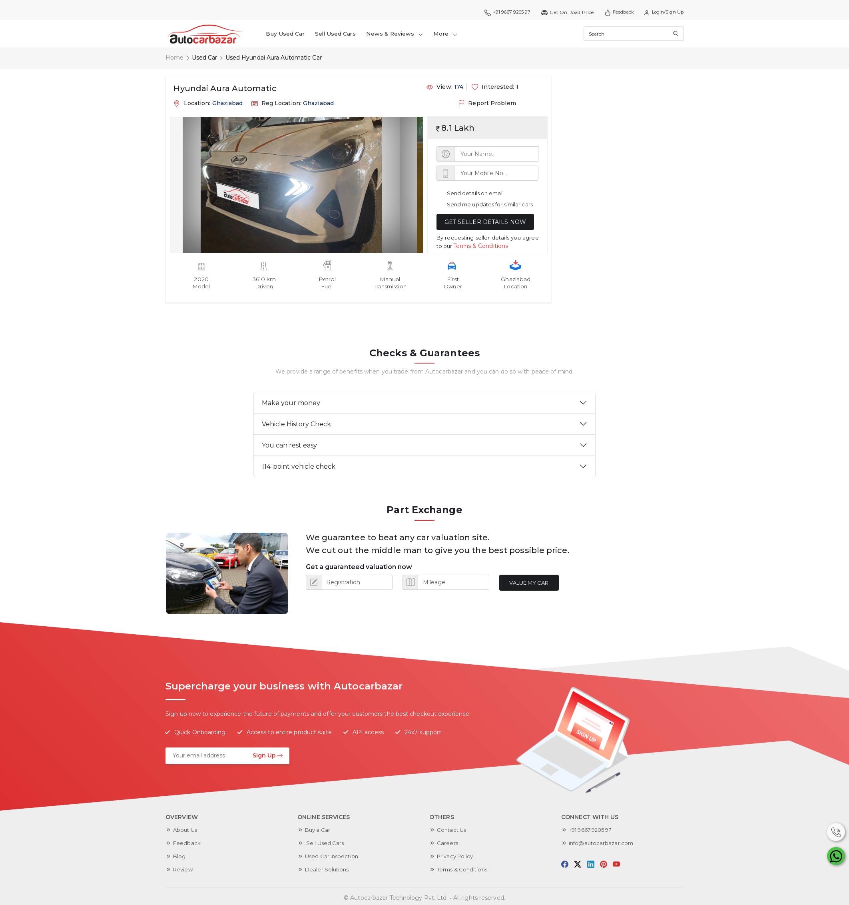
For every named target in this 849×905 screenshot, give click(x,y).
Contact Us (452, 829)
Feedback (614, 12)
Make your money (291, 403)
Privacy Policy (456, 856)
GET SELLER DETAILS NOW (485, 222)
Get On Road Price (561, 12)
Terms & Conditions (480, 245)
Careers (447, 843)
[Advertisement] (616, 196)
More (454, 33)
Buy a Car (318, 829)
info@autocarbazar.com (602, 843)
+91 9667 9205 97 (499, 12)
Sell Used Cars (339, 33)
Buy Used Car (287, 33)
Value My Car (531, 582)
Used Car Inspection (333, 856)
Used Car (204, 57)
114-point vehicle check (298, 466)
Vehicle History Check (296, 424)
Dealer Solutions (328, 869)
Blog (179, 856)
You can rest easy (289, 445)
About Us (186, 829)
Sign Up (268, 755)
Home (174, 57)
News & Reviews (402, 33)
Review (183, 869)
